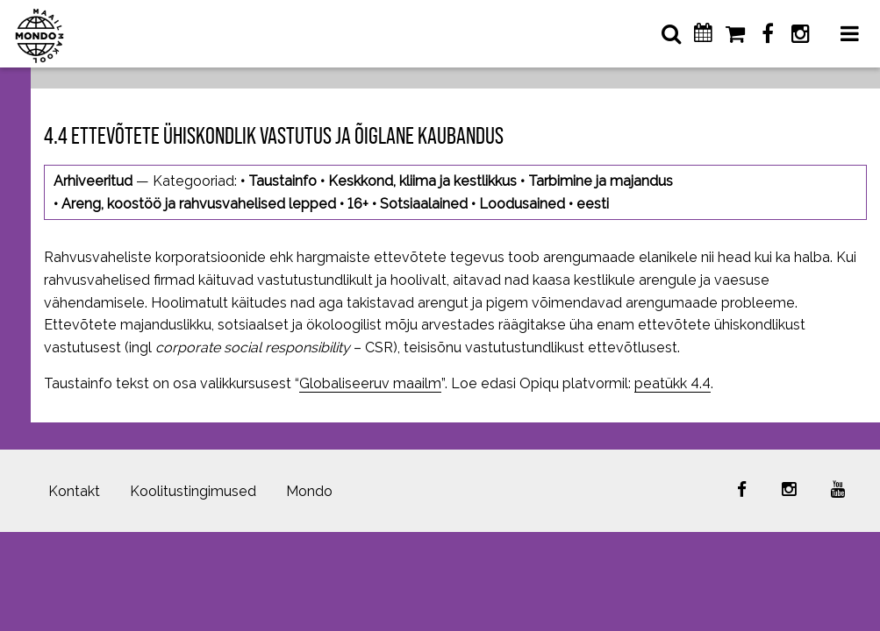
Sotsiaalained (424, 203)
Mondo (309, 491)
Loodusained (522, 203)
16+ (357, 203)
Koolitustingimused (193, 491)
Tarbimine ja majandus (600, 181)
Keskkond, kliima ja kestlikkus (422, 181)
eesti (592, 203)
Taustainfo (282, 181)
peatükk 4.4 (672, 383)
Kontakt (74, 491)
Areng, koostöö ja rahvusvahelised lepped (198, 203)
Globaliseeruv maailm (370, 383)
